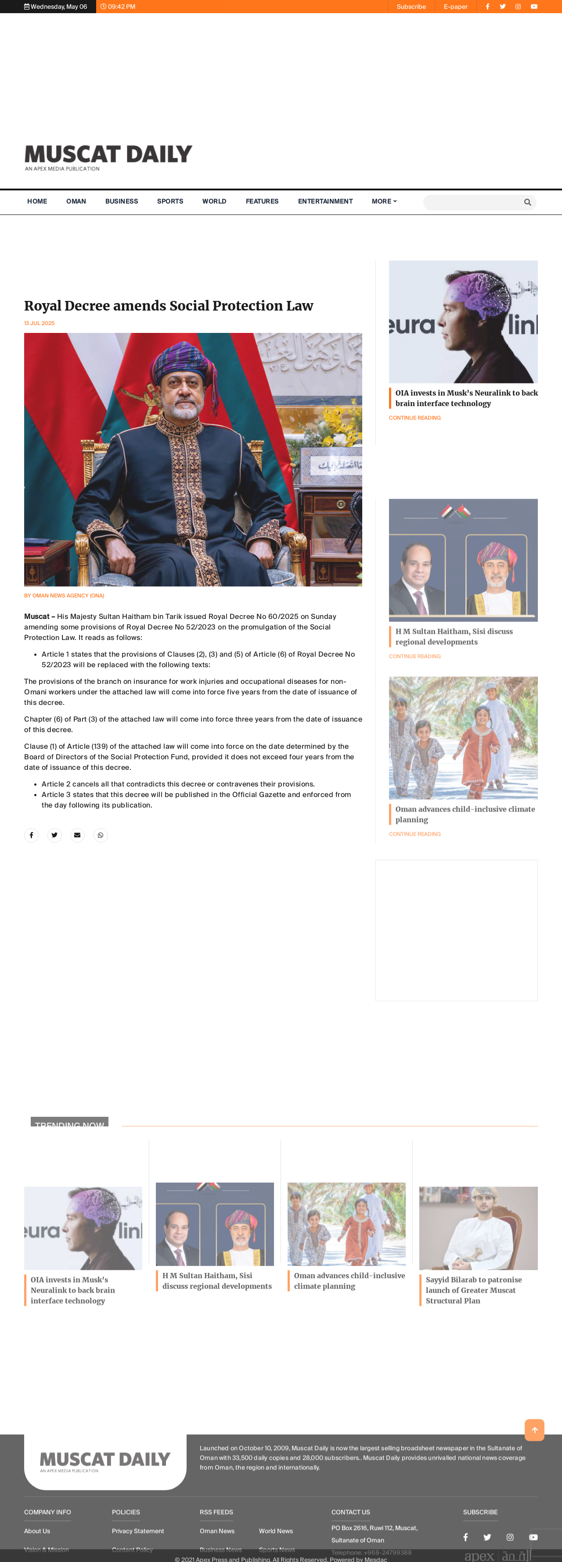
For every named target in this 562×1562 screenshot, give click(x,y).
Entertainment (325, 201)
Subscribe (411, 7)
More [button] (381, 201)
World (214, 201)
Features (262, 201)
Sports (170, 201)
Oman (76, 201)
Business (121, 201)
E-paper (456, 7)
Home (37, 201)
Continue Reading (415, 904)
